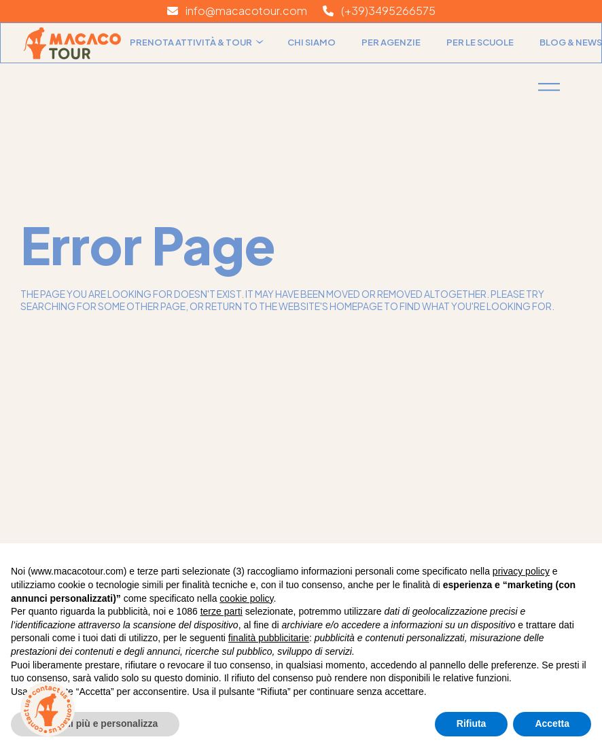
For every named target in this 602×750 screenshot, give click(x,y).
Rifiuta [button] (471, 723)
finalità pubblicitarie (268, 637)
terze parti (221, 611)
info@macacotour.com (237, 10)
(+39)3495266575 (379, 10)
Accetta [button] (552, 723)
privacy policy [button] (521, 571)
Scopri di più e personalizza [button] (95, 723)
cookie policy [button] (246, 598)
